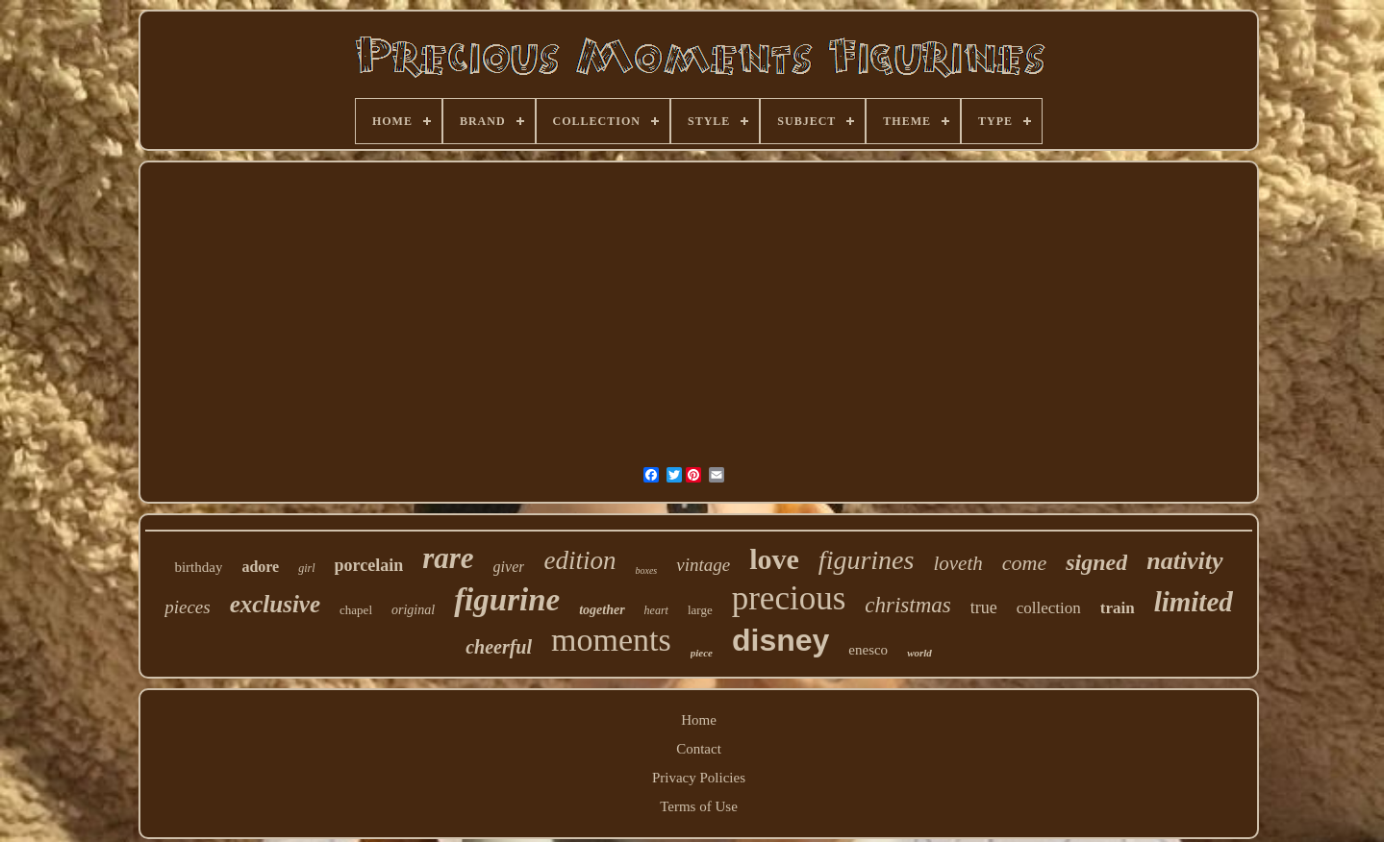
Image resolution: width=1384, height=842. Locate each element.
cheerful (499, 646)
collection (1049, 608)
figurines (866, 560)
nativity (1184, 561)
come (1024, 563)
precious (789, 598)
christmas (907, 605)
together (601, 610)
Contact (698, 748)
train (1117, 608)
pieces (187, 607)
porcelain (369, 565)
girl (306, 568)
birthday (198, 567)
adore (260, 566)
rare (447, 558)
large (700, 610)
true (983, 607)
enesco (868, 649)
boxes (646, 570)
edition (579, 560)
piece (702, 652)
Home (699, 720)
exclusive (275, 604)
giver (509, 566)
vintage (703, 565)
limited (1193, 601)
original (413, 610)
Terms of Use (699, 806)
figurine (507, 599)
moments (611, 639)
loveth (957, 563)
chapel (356, 610)
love (774, 559)
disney (780, 640)
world (919, 652)
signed (1096, 562)
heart (656, 610)
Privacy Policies (698, 777)
